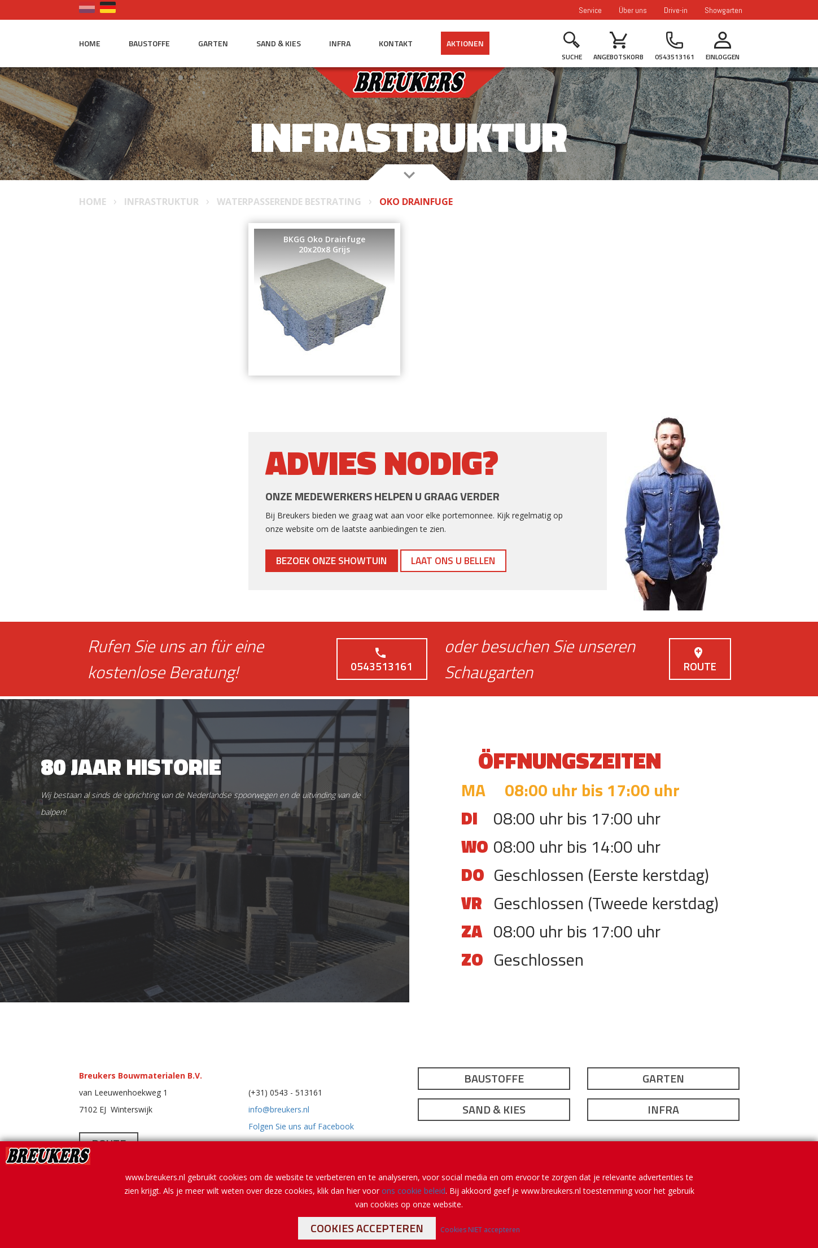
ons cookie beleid (413, 1190)
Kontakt (396, 43)
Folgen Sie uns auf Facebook (301, 1126)
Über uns (633, 10)
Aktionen (465, 43)
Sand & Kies (278, 43)
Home (89, 43)
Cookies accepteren (366, 1228)
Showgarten (723, 10)
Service (590, 10)
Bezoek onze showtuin (342, 560)
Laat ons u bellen (483, 560)
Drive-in (676, 10)
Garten (213, 43)
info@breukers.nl (278, 1109)
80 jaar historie (131, 766)
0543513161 (381, 660)
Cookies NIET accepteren (480, 1229)
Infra (340, 43)
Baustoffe (149, 43)
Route (699, 660)
